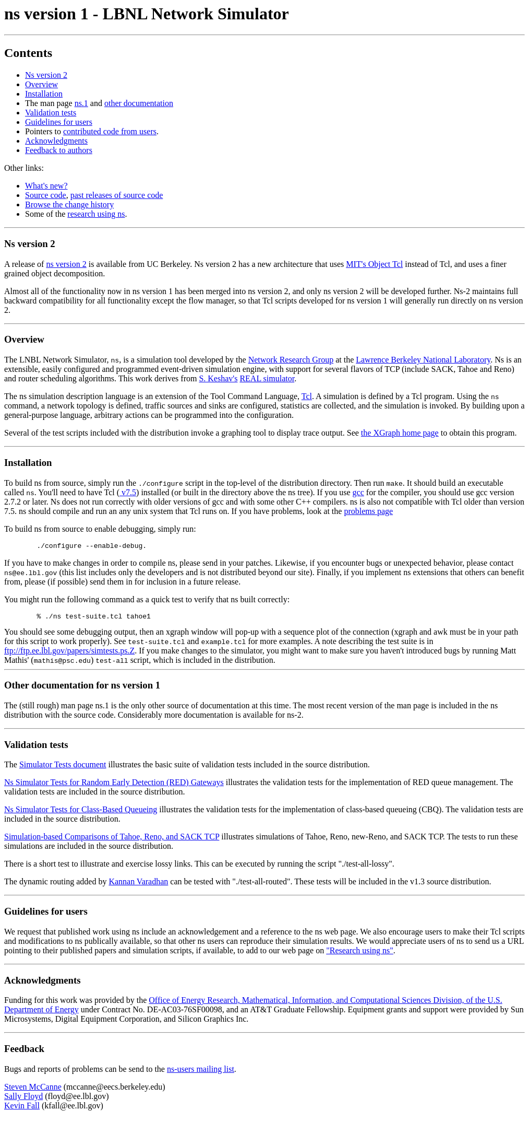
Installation (44, 93)
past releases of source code (116, 195)
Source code (45, 195)
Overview (41, 84)
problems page (368, 511)
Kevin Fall (22, 1108)
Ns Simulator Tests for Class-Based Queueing (80, 812)
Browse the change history (69, 204)
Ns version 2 (46, 75)
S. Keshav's (218, 378)
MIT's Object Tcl (374, 264)
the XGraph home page (400, 432)
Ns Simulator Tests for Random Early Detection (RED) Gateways (114, 785)
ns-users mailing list (200, 1072)
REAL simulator (266, 378)
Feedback (24, 1051)
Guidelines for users (58, 122)
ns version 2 (66, 264)
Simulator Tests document (62, 767)
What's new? (46, 185)
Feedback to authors (58, 150)
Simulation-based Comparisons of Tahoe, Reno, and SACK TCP (111, 839)
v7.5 (127, 492)
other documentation (138, 103)
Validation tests (50, 112)
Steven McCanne (33, 1089)
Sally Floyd (23, 1099)
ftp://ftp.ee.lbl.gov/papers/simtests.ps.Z (69, 653)
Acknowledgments (56, 140)
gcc (358, 492)
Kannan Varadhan (138, 884)
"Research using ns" (359, 953)
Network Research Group (291, 359)
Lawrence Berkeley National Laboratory (423, 359)
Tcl (307, 396)
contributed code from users (110, 131)
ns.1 (81, 103)
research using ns (96, 213)
